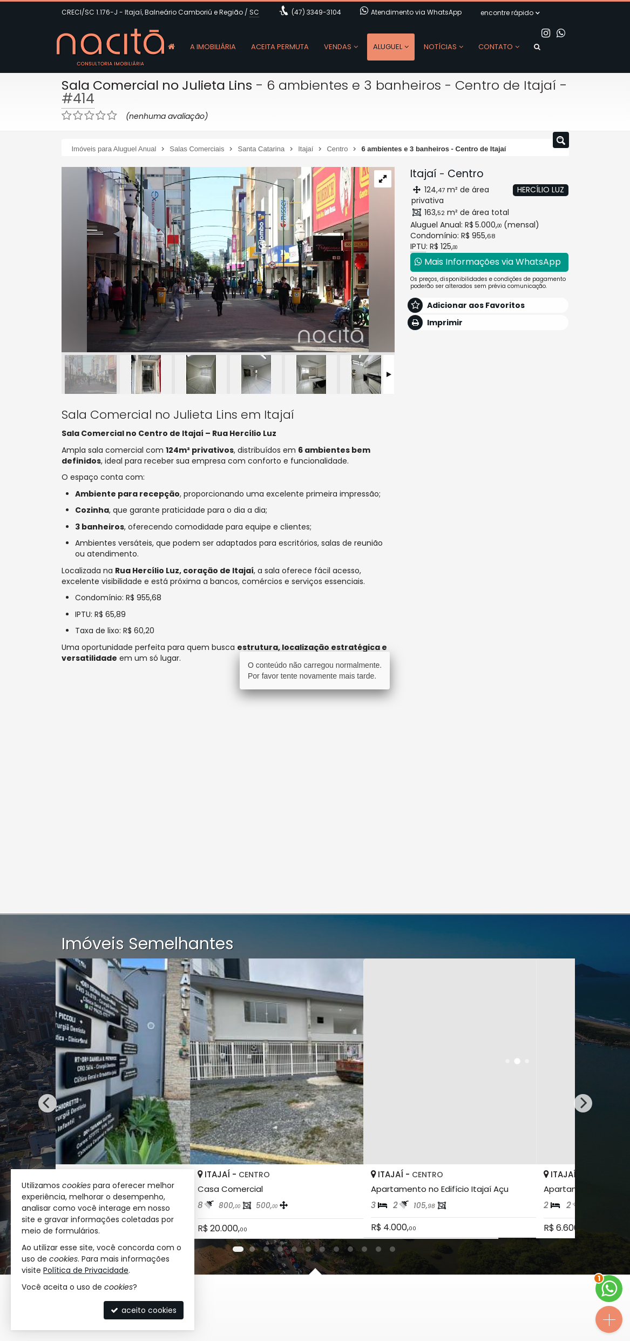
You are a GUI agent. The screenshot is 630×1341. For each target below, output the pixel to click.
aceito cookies (144, 1310)
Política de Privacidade (85, 1270)
